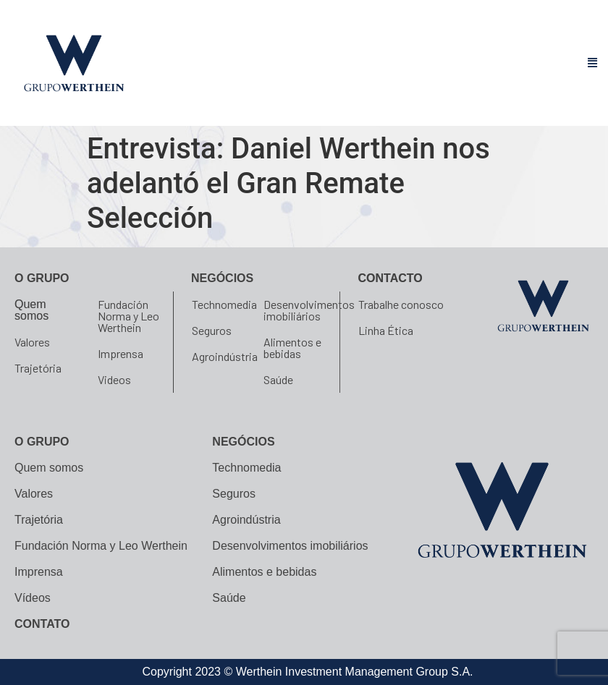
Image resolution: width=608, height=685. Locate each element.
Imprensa (120, 353)
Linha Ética (385, 330)
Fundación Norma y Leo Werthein (128, 315)
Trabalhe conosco (401, 304)
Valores (32, 342)
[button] (592, 63)
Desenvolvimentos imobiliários (309, 310)
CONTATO (41, 624)
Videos (114, 379)
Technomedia (224, 304)
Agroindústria (225, 356)
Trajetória (38, 368)
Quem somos (31, 310)
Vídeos (32, 598)
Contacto (390, 278)
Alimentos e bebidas (292, 347)
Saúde (278, 379)
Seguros (212, 330)
